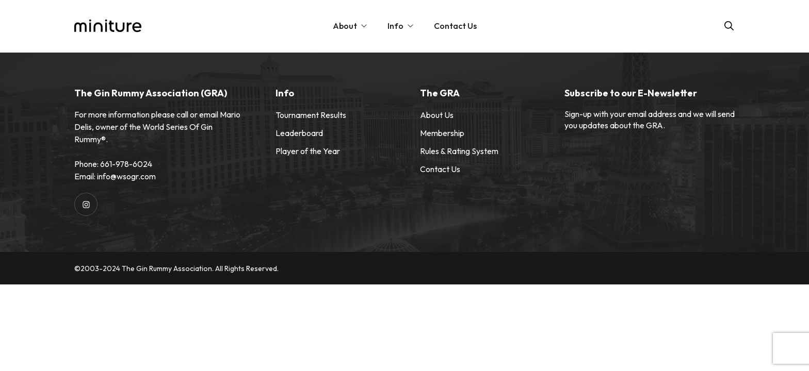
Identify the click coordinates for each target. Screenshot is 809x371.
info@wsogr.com (126, 176)
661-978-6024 (126, 164)
